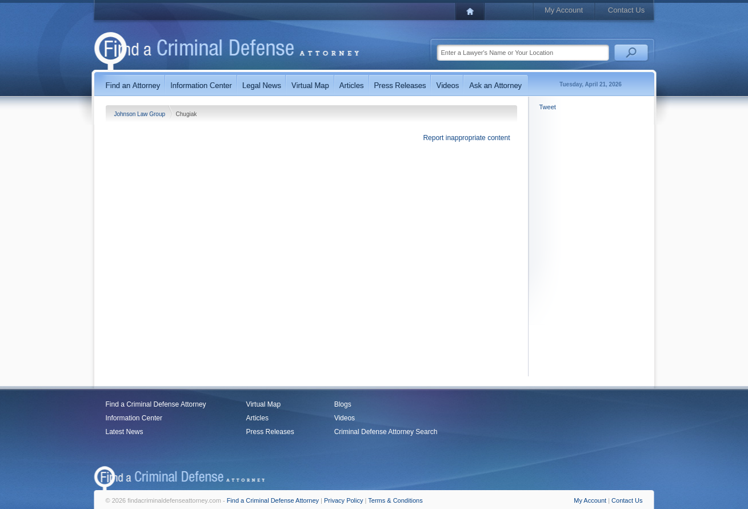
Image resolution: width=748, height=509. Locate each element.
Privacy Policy (343, 500)
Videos (344, 418)
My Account (564, 10)
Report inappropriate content (466, 138)
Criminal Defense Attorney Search (386, 432)
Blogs (342, 404)
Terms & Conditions (395, 500)
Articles (257, 418)
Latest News (124, 432)
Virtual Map (263, 404)
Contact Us (626, 10)
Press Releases (270, 432)
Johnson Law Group (140, 114)
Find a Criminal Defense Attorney (156, 404)
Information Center (134, 418)
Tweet (547, 107)
